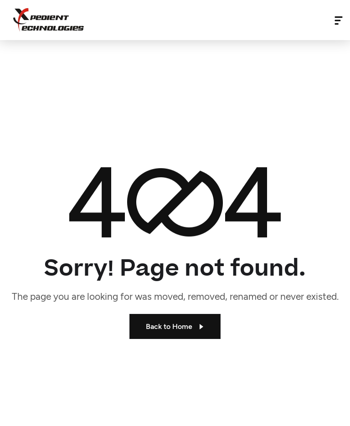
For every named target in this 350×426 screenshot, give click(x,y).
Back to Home (175, 326)
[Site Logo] (48, 19)
